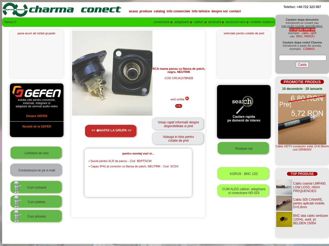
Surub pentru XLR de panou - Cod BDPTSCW (120, 161)
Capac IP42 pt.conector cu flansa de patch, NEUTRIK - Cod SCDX (133, 166)
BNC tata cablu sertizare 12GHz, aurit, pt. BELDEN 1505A (310, 219)
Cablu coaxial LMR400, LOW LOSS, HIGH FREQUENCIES (309, 187)
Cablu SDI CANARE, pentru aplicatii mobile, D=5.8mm (309, 203)
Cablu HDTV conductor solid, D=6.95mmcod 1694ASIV (302, 148)
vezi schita (179, 99)
